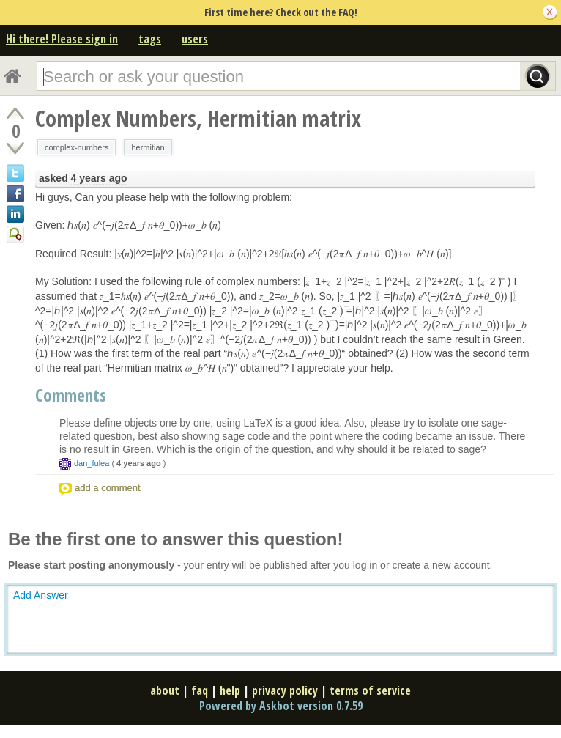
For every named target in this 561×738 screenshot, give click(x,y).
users (195, 39)
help (230, 690)
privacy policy (285, 690)
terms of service (370, 690)
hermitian (147, 147)
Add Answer (40, 595)
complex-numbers (76, 147)
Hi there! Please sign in (62, 39)
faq (199, 690)
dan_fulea (91, 463)
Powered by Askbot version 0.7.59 (281, 706)
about (164, 690)
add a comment (108, 487)
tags (149, 39)
